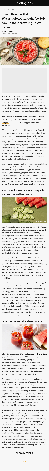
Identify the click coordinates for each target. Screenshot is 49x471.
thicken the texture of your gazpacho (19, 282)
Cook (4, 10)
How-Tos (11, 10)
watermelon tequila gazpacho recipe (16, 314)
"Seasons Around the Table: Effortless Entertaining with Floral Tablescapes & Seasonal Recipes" (23, 119)
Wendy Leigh (8, 31)
